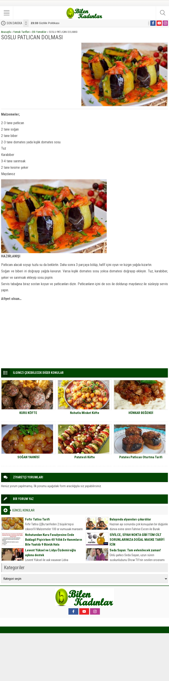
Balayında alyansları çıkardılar (130, 519)
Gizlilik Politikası (45, 23)
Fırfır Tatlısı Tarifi (37, 519)
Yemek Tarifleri (21, 32)
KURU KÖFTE (28, 413)
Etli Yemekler (39, 32)
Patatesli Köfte (84, 457)
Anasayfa (6, 32)
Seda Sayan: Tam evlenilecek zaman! (135, 550)
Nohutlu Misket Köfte (84, 413)
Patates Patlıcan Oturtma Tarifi (140, 457)
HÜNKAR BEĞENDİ (141, 413)
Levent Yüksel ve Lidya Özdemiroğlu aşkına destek (50, 552)
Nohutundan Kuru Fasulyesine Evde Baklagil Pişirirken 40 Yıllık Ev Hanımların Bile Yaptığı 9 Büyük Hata (53, 539)
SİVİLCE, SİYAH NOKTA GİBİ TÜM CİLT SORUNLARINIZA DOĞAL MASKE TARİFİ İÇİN (137, 539)
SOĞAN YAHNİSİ (28, 457)
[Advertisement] (39, 73)
